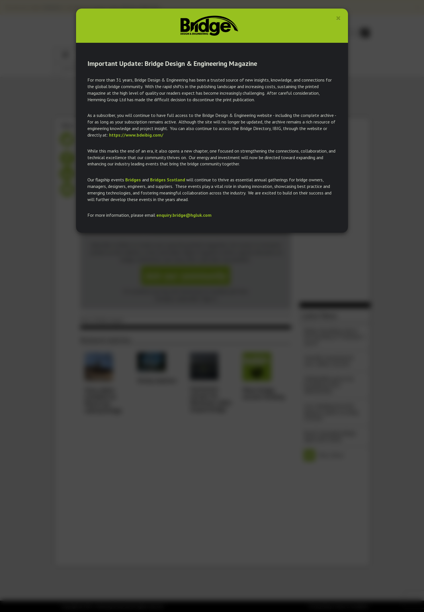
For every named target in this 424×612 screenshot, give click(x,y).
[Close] (338, 18)
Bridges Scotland (167, 180)
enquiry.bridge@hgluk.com (184, 215)
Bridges (133, 180)
